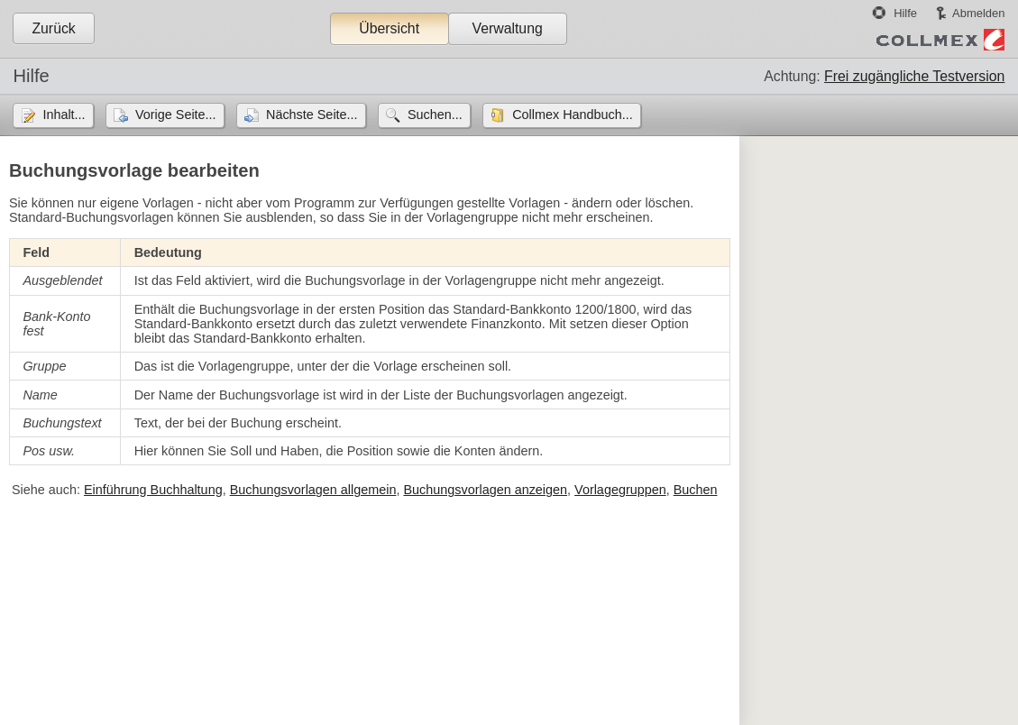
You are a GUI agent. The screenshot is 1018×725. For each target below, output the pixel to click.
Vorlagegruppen (620, 489)
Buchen (696, 489)
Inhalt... (63, 114)
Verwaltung (507, 28)
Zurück (53, 28)
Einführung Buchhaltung (153, 489)
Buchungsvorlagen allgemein (313, 489)
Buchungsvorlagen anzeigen (485, 489)
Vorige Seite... (175, 114)
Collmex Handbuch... (572, 114)
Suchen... (435, 114)
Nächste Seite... (312, 114)
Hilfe (905, 13)
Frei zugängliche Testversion (914, 76)
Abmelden (978, 13)
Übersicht (389, 28)
